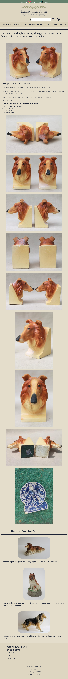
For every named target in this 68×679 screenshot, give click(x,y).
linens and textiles (35, 24)
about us (11, 652)
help (9, 655)
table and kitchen (20, 24)
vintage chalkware (9, 112)
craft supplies (8, 108)
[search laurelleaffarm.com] (53, 19)
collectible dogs (9, 110)
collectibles (48, 24)
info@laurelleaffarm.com (34, 674)
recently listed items (17, 646)
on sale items (13, 649)
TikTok (46, 2)
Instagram (34, 2)
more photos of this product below (16, 83)
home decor (6, 24)
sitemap (11, 658)
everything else (60, 24)
